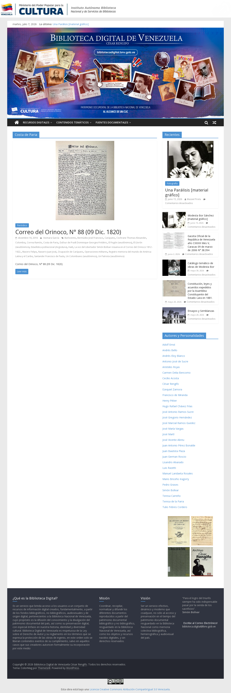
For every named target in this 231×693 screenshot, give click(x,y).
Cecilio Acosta (170, 378)
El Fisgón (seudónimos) (120, 242)
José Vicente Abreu (173, 440)
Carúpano (110, 237)
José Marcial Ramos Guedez (178, 423)
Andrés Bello (169, 350)
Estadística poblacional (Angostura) (49, 247)
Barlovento (70, 237)
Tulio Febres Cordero (174, 507)
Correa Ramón (34, 242)
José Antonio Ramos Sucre (178, 412)
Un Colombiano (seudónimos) (81, 256)
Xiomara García (51, 237)
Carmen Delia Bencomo (176, 372)
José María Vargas (173, 428)
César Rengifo (170, 384)
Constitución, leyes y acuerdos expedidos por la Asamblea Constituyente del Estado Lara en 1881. (200, 291)
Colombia (20, 242)
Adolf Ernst (168, 344)
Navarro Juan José (47, 251)
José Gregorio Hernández (177, 417)
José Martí (168, 434)
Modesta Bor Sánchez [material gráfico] (201, 217)
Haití (70, 247)
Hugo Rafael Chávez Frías (177, 406)
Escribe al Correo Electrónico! (200, 623)
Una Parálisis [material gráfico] (71, 24)
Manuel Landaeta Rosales (177, 473)
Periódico (22, 225)
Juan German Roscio (174, 456)
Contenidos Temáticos (72, 122)
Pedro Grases (170, 484)
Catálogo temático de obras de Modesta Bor (201, 264)
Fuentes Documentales (112, 122)
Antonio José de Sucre (175, 361)
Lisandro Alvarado (173, 462)
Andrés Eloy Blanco (173, 356)
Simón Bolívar (170, 490)
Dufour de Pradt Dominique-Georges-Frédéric (83, 242)
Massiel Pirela (194, 199)
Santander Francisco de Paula (49, 256)
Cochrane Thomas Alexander (131, 237)
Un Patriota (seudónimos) (111, 256)
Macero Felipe (29, 251)
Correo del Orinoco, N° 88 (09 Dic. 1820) (68, 232)
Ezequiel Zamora (172, 389)
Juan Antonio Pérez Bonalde (178, 445)
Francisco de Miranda (175, 395)
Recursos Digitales (36, 122)
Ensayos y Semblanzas (201, 311)
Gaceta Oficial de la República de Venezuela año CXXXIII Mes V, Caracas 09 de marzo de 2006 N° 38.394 (201, 243)
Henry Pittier (169, 400)
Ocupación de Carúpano (70, 251)
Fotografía (172, 183)
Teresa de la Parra (173, 501)
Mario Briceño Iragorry (175, 479)
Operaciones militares (96, 251)
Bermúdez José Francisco (90, 237)
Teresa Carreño (171, 496)
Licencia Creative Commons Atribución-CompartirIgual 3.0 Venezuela (130, 689)
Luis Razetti (169, 468)
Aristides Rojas (171, 367)
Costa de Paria (50, 242)
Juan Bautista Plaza (173, 451)
